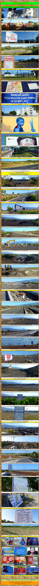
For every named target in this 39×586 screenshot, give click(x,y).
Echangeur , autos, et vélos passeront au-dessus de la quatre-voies (21, 189)
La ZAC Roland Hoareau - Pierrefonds (20, 202)
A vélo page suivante (32, 579)
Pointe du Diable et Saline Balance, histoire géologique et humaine (18, 173)
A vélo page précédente (8, 579)
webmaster (30, 582)
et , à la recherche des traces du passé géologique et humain (19, 174)
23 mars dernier (19, 420)
